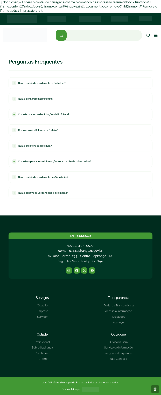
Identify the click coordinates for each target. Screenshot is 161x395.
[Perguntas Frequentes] (118, 354)
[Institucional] (42, 343)
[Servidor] (42, 318)
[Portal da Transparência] (119, 307)
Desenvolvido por (71, 389)
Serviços (42, 298)
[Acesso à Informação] (119, 312)
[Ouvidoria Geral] (118, 343)
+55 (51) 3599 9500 (80, 245)
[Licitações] (119, 318)
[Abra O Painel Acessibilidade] (155, 389)
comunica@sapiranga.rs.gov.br (80, 250)
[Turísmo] (42, 360)
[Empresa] (42, 312)
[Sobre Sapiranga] (42, 349)
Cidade (42, 334)
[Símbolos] (42, 354)
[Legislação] (119, 323)
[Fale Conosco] (118, 360)
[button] (80, 83)
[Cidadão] (42, 307)
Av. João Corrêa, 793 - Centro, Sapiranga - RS (80, 256)
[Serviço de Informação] (118, 349)
